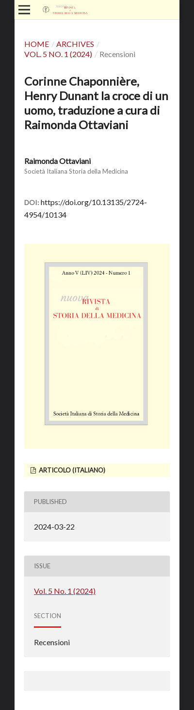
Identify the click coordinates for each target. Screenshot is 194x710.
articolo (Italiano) (71, 470)
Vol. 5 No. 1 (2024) (58, 54)
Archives (75, 43)
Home (36, 43)
